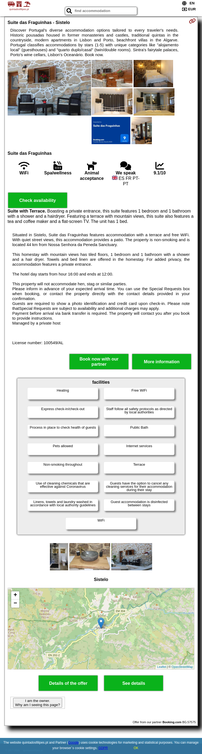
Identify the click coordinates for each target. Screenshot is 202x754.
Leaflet (161, 666)
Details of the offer (68, 683)
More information (162, 361)
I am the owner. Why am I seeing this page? (37, 703)
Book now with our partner (99, 362)
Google (73, 742)
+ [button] (15, 595)
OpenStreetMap (182, 666)
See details (133, 683)
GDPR (103, 748)
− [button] (15, 603)
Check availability (37, 200)
